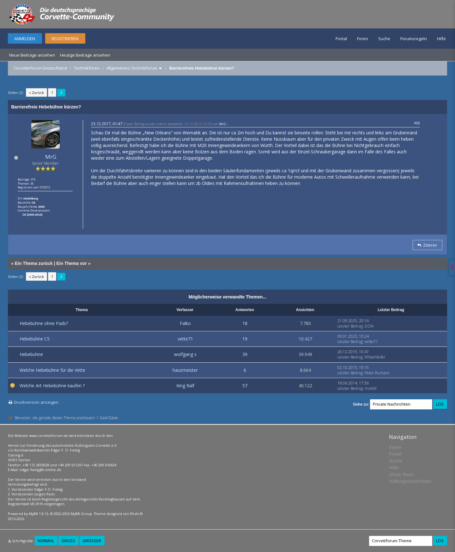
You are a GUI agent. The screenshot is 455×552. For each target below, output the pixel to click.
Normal (46, 540)
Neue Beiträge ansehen (32, 55)
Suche (384, 38)
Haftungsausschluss (410, 481)
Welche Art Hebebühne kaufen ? (52, 386)
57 (244, 386)
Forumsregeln (413, 38)
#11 (417, 123)
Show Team (401, 474)
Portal (341, 38)
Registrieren (65, 38)
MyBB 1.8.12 (38, 513)
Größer (91, 540)
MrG (50, 156)
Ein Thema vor (71, 263)
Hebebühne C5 (35, 339)
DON (369, 326)
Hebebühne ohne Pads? (44, 323)
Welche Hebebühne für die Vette (52, 370)
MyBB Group (81, 513)
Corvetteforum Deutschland (40, 68)
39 (244, 354)
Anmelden (24, 38)
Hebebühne (31, 354)
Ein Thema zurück (34, 263)
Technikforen (87, 68)
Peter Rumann (377, 373)
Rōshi (134, 513)
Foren (362, 38)
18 (244, 323)
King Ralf (185, 386)
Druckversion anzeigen (36, 402)
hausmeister (185, 370)
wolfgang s (185, 354)
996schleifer (375, 357)
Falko (185, 323)
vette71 (185, 339)
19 (244, 339)
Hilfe (441, 38)
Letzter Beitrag (350, 326)
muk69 (371, 388)
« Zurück (36, 92)
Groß (68, 540)
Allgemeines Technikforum (131, 68)
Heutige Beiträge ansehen (85, 55)
